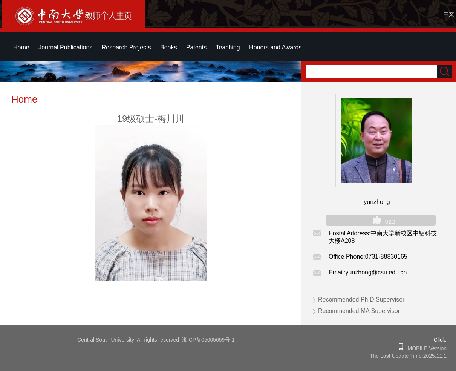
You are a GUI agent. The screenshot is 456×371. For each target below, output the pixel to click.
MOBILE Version (425, 348)
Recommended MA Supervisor (359, 311)
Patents (196, 47)
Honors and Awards (275, 47)
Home (21, 47)
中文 (449, 14)
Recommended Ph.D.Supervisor (361, 299)
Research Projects (126, 47)
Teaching (228, 47)
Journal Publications (65, 47)
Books (168, 47)
